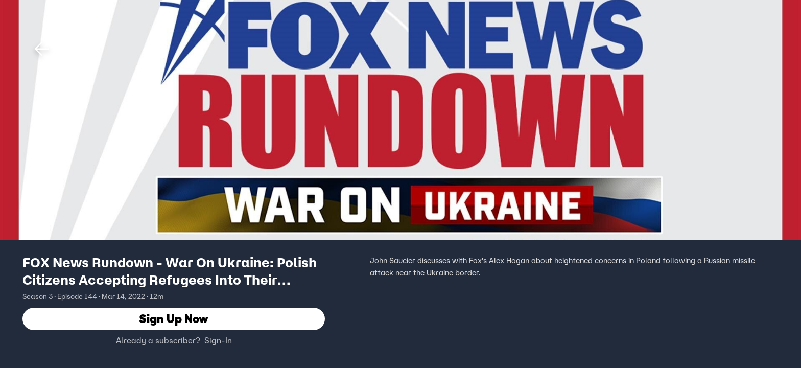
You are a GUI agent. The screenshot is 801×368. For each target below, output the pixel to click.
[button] (42, 49)
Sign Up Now (173, 319)
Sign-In (218, 341)
